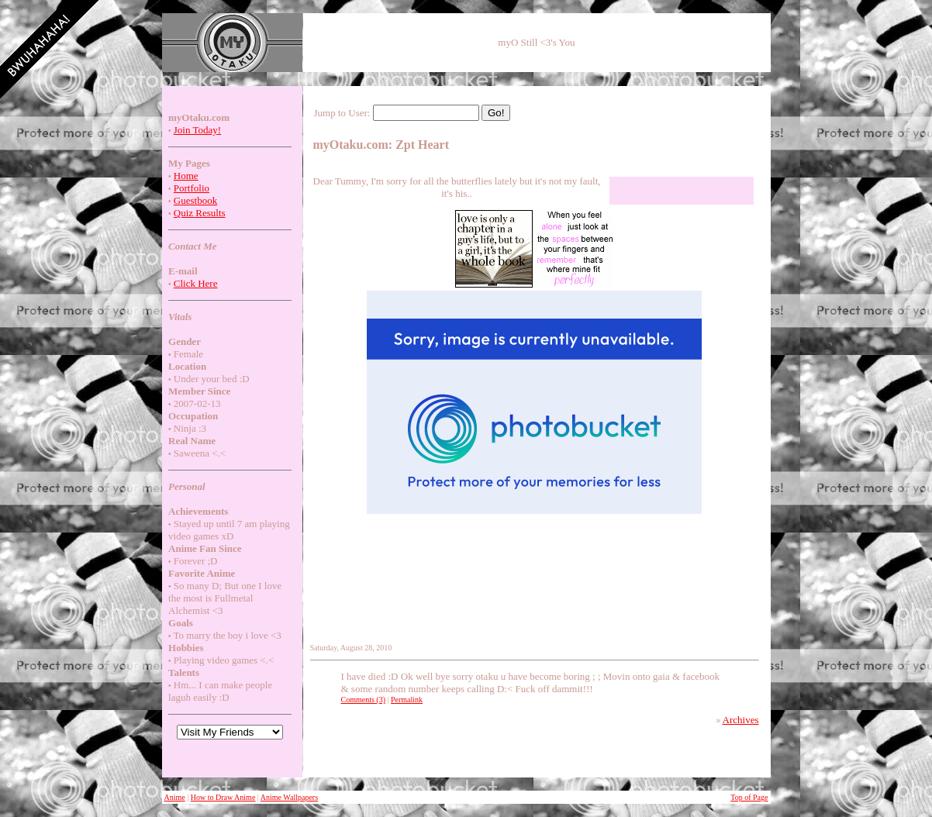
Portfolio (191, 188)
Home (186, 175)
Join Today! (197, 130)
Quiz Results (200, 213)
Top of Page (749, 797)
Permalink (407, 699)
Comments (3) (363, 699)
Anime (174, 797)
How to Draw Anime (223, 797)
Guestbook (195, 200)
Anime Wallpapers (289, 797)
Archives (741, 720)
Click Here (196, 283)
